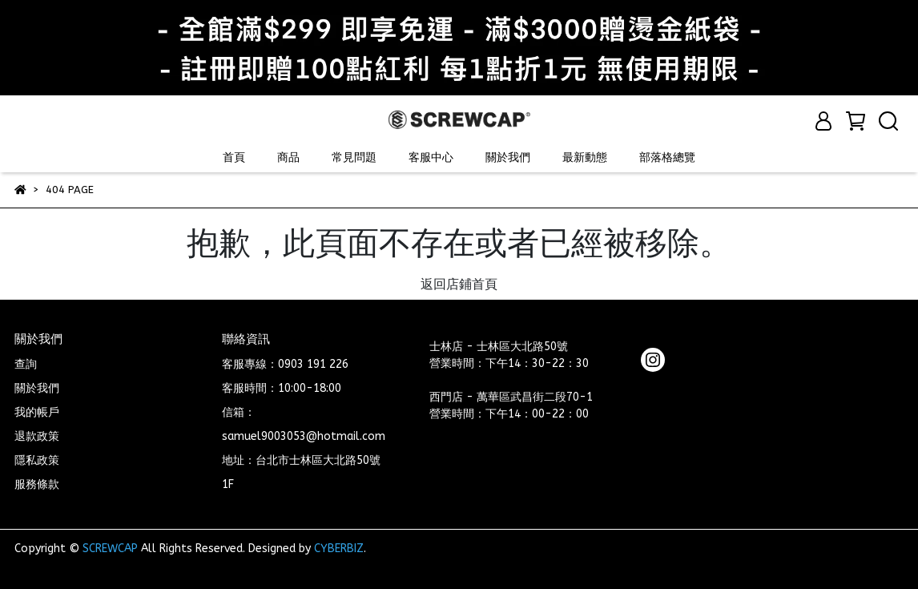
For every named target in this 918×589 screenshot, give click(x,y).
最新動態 (584, 157)
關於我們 (507, 157)
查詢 (25, 364)
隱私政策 (36, 460)
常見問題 (354, 157)
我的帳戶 (36, 412)
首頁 (234, 157)
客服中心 (431, 157)
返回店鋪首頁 (459, 284)
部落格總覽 (667, 157)
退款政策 (36, 436)
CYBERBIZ (339, 548)
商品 (288, 157)
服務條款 (36, 484)
